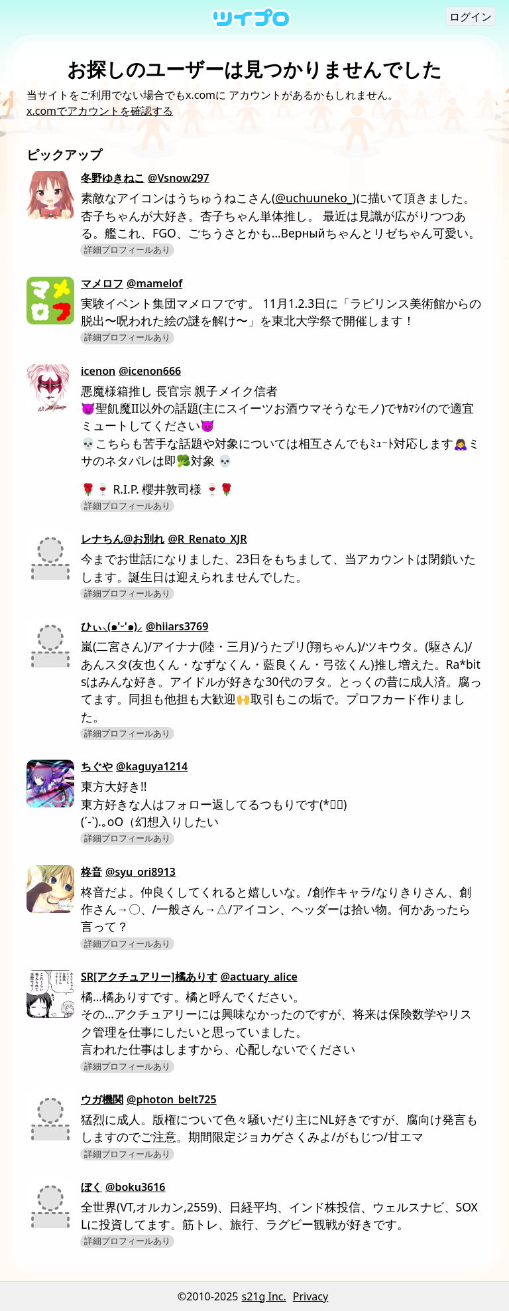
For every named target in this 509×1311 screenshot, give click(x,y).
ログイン (470, 16)
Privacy (310, 1296)
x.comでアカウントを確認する (100, 111)
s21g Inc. (264, 1296)
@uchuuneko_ (313, 198)
